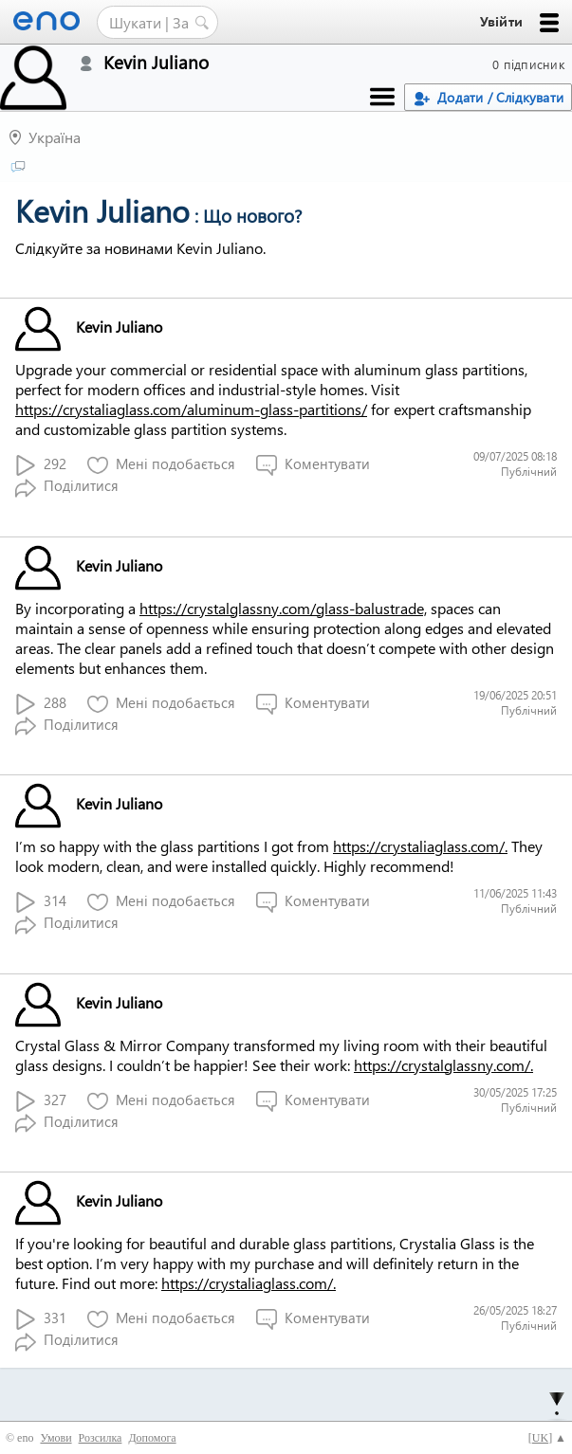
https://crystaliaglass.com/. (420, 846)
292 (40, 465)
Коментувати (313, 465)
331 (40, 1319)
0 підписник (528, 64)
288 (40, 704)
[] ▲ (547, 1438)
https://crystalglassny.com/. (443, 1065)
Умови (55, 1438)
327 (40, 1101)
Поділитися (67, 487)
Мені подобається (161, 465)
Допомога (151, 1438)
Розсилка (100, 1438)
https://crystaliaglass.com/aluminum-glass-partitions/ (191, 409)
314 (40, 902)
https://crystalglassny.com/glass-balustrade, (283, 608)
